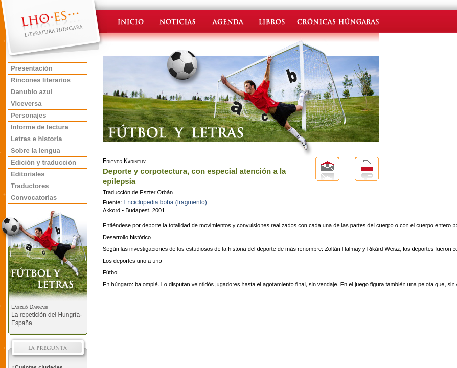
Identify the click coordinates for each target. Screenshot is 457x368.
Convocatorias (34, 197)
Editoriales (27, 174)
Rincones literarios (41, 80)
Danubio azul (31, 92)
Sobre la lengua (35, 150)
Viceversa (26, 103)
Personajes (28, 115)
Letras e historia (36, 139)
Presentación (32, 68)
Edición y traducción (43, 162)
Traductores (30, 186)
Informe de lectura (39, 127)
